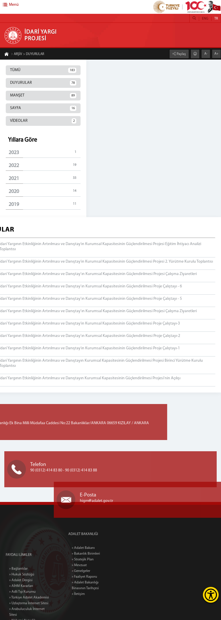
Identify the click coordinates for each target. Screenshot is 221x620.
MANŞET (43, 95)
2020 (45, 191)
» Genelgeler (92, 571)
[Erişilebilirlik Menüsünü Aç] (211, 595)
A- (205, 53)
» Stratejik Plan (94, 559)
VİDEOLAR (43, 121)
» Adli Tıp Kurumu (22, 614)
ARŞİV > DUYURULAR (27, 54)
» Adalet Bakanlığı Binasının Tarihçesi (96, 585)
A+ (216, 53)
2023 (45, 152)
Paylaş (181, 54)
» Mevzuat (90, 565)
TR (216, 18)
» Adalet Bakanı (94, 548)
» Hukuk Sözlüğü (21, 597)
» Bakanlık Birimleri (97, 553)
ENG (205, 18)
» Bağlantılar (18, 591)
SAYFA (43, 108)
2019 (45, 204)
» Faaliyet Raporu (95, 577)
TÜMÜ (43, 70)
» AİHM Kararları (21, 608)
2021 (45, 178)
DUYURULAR (43, 83)
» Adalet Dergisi (21, 603)
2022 (45, 165)
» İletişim (89, 594)
